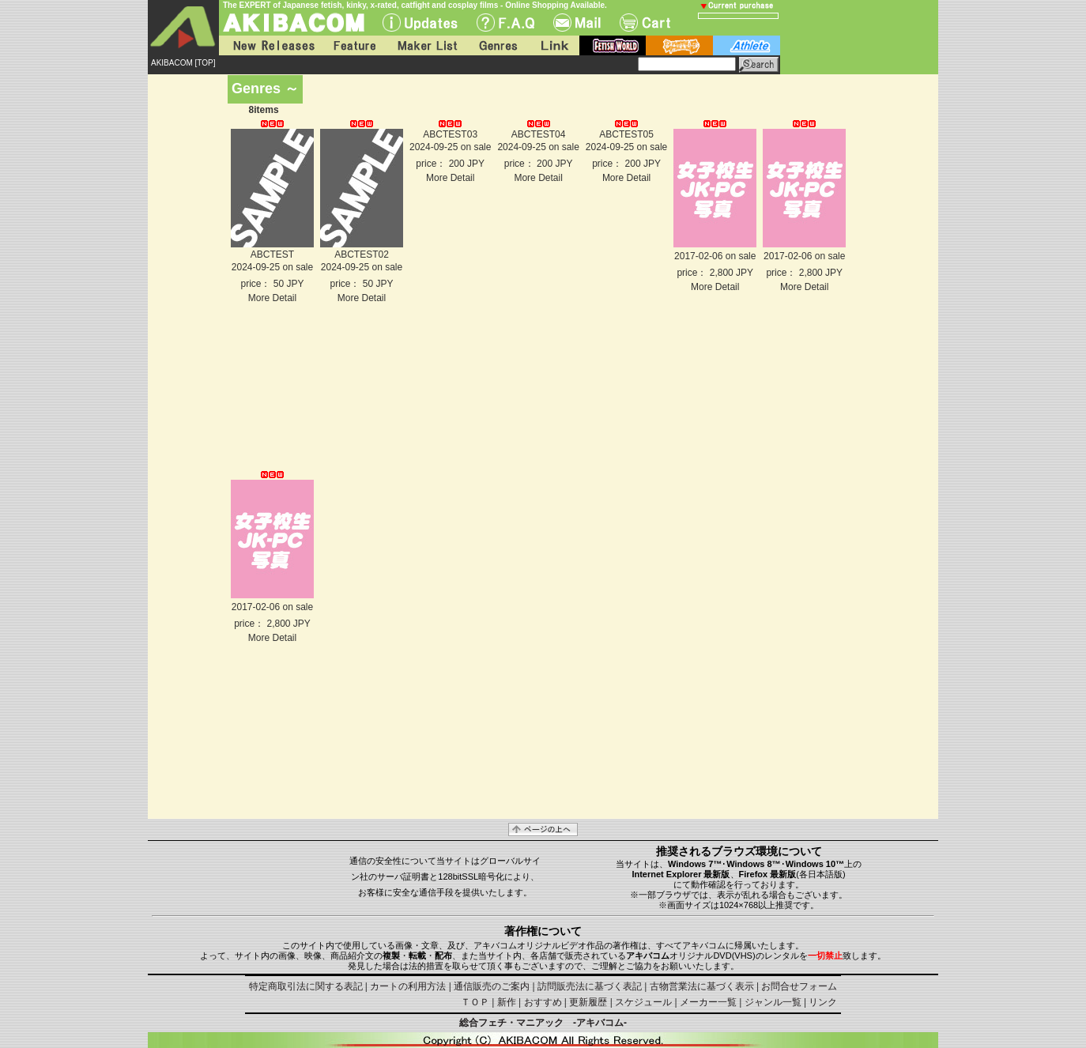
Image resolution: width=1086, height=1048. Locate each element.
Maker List (427, 45)
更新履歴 (588, 1002)
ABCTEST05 (626, 134)
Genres (497, 45)
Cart (645, 22)
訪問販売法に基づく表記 (589, 986)
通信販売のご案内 (492, 986)
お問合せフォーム (799, 986)
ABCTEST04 (538, 134)
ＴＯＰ (475, 1002)
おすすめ (543, 1002)
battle (679, 45)
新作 (506, 1002)
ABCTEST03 (450, 134)
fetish (612, 45)
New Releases (270, 45)
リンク (823, 1002)
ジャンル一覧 (773, 1002)
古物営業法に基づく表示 (702, 986)
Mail (576, 22)
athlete (746, 45)
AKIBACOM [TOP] (183, 62)
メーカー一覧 (708, 1002)
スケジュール (643, 1002)
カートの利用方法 (408, 986)
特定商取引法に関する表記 (306, 986)
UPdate (420, 22)
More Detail (272, 297)
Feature (354, 45)
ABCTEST (272, 254)
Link (553, 45)
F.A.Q (505, 22)
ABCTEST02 (361, 254)
